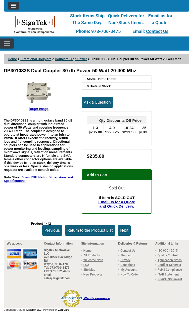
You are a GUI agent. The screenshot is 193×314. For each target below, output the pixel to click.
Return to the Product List (90, 230)
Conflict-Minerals (169, 265)
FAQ (86, 265)
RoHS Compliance (170, 269)
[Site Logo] (35, 24)
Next (124, 230)
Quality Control (168, 255)
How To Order (129, 274)
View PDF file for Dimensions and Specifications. (38, 179)
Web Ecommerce (97, 298)
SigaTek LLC (34, 309)
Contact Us (157, 31)
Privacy (125, 260)
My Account (128, 269)
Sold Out (116, 188)
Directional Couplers (35, 59)
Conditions (127, 265)
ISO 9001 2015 (168, 250)
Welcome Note (93, 260)
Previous (52, 230)
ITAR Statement (168, 274)
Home (12, 59)
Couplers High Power (71, 59)
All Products (91, 255)
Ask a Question (97, 102)
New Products (92, 274)
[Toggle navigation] (13, 6)
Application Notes (170, 260)
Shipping (126, 255)
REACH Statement (170, 279)
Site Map (89, 269)
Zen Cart (63, 309)
